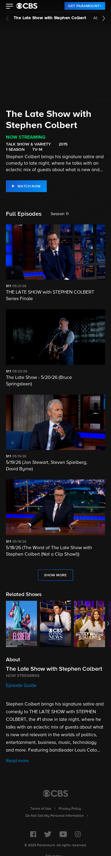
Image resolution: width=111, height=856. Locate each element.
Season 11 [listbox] (60, 214)
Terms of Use (40, 809)
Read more (17, 761)
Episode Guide (21, 685)
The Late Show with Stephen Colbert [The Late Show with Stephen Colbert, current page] (50, 18)
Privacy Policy (70, 809)
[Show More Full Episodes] (55, 575)
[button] (9, 7)
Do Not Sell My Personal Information (54, 816)
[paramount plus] (26, 6)
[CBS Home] (55, 793)
